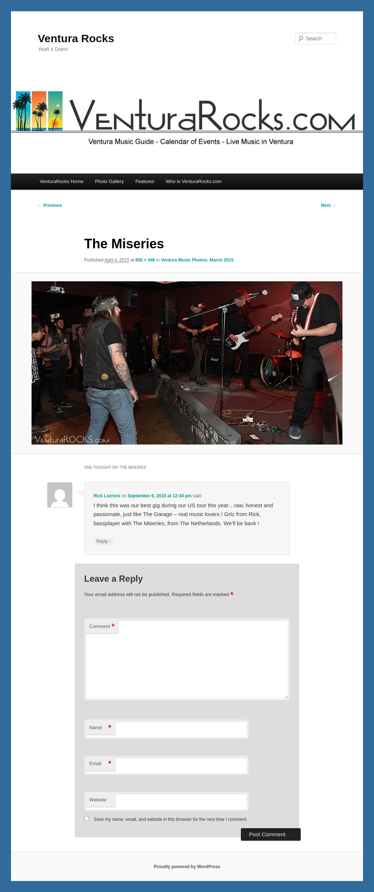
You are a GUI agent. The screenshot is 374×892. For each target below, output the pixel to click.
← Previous (50, 205)
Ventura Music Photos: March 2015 (197, 260)
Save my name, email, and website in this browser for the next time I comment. (170, 819)
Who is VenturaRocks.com (193, 181)
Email (100, 763)
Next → (328, 205)
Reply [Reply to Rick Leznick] (103, 541)
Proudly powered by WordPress (187, 866)
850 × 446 (145, 260)
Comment (102, 626)
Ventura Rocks (76, 38)
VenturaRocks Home (61, 181)
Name (100, 728)
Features (144, 181)
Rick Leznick (107, 495)
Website (98, 800)
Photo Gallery (109, 181)
